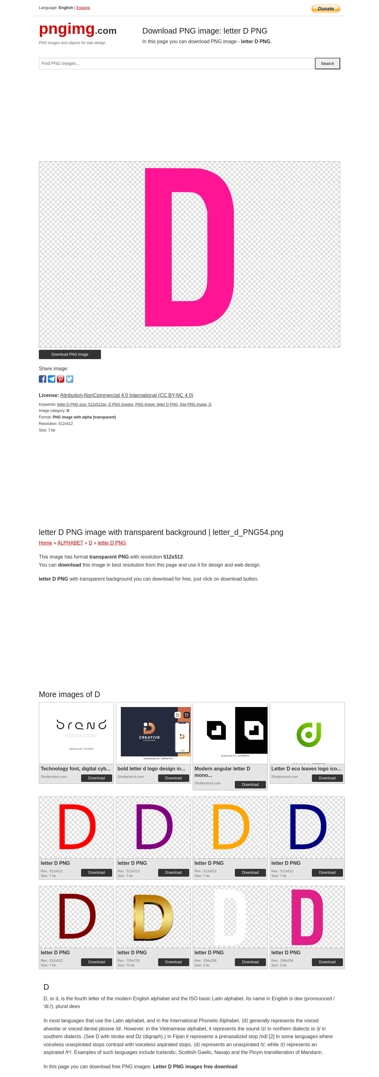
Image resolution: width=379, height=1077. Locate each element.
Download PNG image (70, 354)
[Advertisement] (189, 117)
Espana (83, 7)
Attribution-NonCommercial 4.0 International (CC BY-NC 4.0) (126, 395)
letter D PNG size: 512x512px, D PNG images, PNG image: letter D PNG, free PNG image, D (134, 404)
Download (96, 778)
